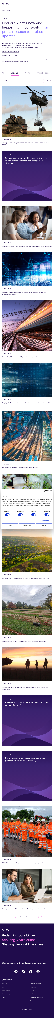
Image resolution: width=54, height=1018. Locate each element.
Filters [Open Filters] (6, 81)
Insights (15, 73)
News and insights (7, 994)
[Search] (45, 4)
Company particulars (35, 983)
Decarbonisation (6, 990)
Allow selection (27, 525)
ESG (3, 987)
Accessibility (33, 987)
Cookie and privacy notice (37, 997)
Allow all (44, 525)
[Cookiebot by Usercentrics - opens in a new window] (45, 491)
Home (3, 10)
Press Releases (43, 73)
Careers (4, 997)
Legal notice (33, 990)
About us (4, 983)
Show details (45, 520)
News (27, 73)
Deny (10, 525)
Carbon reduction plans (36, 1001)
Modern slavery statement (37, 994)
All (3, 73)
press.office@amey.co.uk (10, 51)
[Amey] (5, 4)
